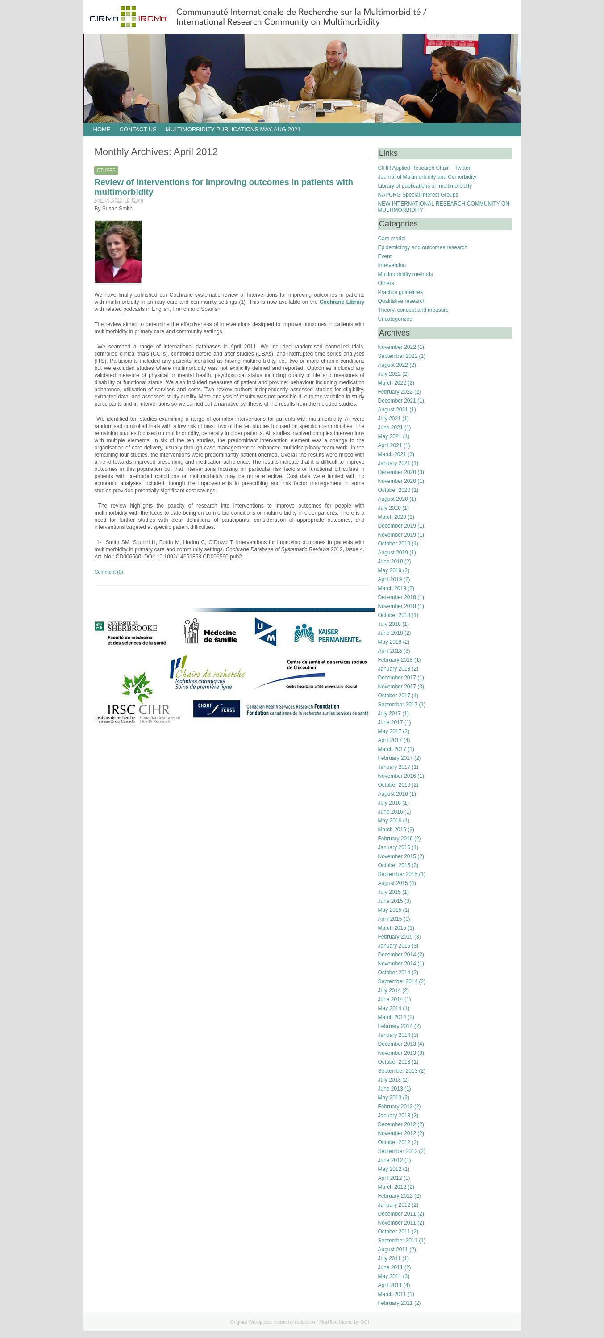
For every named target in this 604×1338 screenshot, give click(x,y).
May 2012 (390, 1169)
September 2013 (398, 1071)
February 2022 (395, 392)
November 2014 (397, 964)
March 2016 (392, 829)
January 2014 (394, 1035)
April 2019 (390, 579)
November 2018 (397, 606)
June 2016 (390, 812)
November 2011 (397, 1223)
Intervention (392, 265)
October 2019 (394, 544)
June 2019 (390, 561)
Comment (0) (109, 572)
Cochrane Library (342, 302)
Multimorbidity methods (405, 274)
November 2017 (397, 687)
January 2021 (394, 463)
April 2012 (390, 1178)
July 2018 (389, 624)
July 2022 (389, 374)
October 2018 (394, 615)
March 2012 (392, 1187)
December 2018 (397, 597)
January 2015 (394, 946)
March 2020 (392, 517)
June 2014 (390, 999)
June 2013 (390, 1089)
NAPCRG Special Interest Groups (418, 195)
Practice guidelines (400, 292)
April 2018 (390, 651)
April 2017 (390, 740)
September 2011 (398, 1240)
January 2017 (394, 767)
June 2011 (390, 1267)
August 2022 (393, 365)
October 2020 (394, 490)
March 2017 (392, 749)
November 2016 (397, 776)
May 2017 (390, 731)
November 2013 (397, 1053)
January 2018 (394, 669)
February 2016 (395, 838)
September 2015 (398, 874)
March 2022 (392, 383)
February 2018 (395, 660)
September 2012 (398, 1151)
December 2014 (397, 955)
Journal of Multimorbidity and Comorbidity (427, 177)
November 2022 (397, 347)
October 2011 (394, 1232)
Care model (392, 238)
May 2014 (390, 1008)
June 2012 (390, 1160)
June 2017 (390, 722)
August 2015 (393, 883)
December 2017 (397, 678)
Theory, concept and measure (413, 310)
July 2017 (389, 713)
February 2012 (395, 1196)
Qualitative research (402, 301)
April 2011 (390, 1285)
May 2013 (390, 1098)
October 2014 (394, 972)
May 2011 (390, 1276)
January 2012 (394, 1205)
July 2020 (389, 508)
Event (385, 256)
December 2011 (397, 1214)
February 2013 (395, 1106)
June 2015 (390, 901)
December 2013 (397, 1044)
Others (106, 170)
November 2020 (397, 481)
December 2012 (397, 1124)
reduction (305, 1322)
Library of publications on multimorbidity (425, 186)
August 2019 (393, 552)
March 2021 (392, 454)
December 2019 (397, 526)
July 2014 (389, 990)
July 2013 (389, 1080)
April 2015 (390, 919)
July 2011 (389, 1258)
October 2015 (394, 865)
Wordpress (260, 1322)
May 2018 (390, 642)
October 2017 (394, 695)
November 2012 (397, 1133)
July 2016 (389, 803)
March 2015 (392, 928)
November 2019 (397, 535)
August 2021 (393, 410)
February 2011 (395, 1303)
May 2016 (390, 821)
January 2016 (394, 847)
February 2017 (395, 758)
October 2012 (394, 1142)
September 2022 (398, 356)
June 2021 (390, 427)
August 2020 (393, 499)
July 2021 (389, 418)
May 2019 (390, 570)
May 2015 (390, 910)
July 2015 (389, 892)
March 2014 (392, 1017)
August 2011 (393, 1249)
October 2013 (394, 1062)
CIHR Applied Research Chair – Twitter (424, 168)
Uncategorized (395, 319)
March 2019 (392, 588)
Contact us (138, 129)
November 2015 (397, 856)
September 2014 (398, 981)
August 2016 (393, 794)
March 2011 (392, 1294)
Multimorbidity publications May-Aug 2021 (233, 129)
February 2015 (395, 937)
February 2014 (395, 1026)
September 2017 (398, 704)
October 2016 (394, 785)
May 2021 (390, 436)
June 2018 (390, 633)
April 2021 (390, 445)
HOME (102, 129)
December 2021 (397, 401)
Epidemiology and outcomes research (423, 247)
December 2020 (397, 472)
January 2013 (394, 1115)
